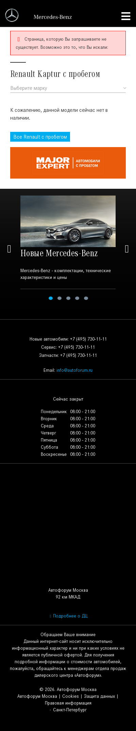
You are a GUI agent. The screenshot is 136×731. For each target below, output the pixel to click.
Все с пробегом (40, 137)
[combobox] (68, 88)
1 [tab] (51, 298)
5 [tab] (86, 298)
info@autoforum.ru (74, 370)
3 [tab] (68, 298)
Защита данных (99, 696)
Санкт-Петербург (68, 710)
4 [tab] (77, 298)
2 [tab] (59, 298)
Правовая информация (68, 703)
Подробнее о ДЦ (68, 616)
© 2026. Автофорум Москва (68, 689)
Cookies (70, 696)
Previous (9, 249)
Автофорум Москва (37, 696)
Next (127, 249)
